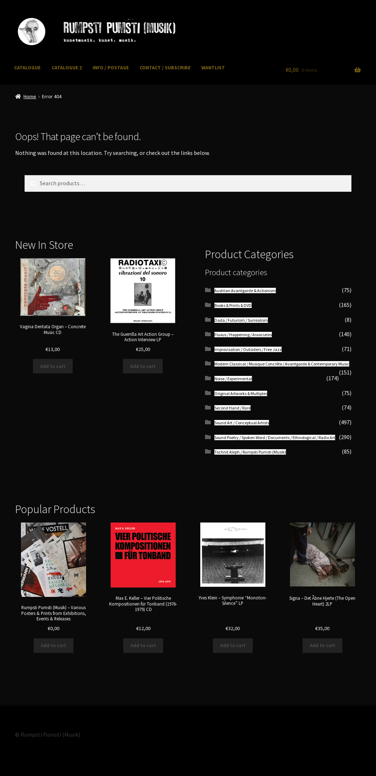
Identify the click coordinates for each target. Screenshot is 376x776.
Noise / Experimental (233, 378)
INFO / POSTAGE (111, 68)
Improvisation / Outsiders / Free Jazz (248, 349)
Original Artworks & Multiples (240, 393)
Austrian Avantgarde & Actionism (245, 290)
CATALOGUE (27, 68)
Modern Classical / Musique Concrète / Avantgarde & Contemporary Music (281, 364)
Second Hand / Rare (232, 408)
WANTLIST (213, 68)
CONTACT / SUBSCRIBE (165, 68)
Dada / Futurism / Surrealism (241, 320)
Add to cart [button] (52, 366)
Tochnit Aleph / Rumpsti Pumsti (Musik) (250, 452)
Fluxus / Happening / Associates (243, 334)
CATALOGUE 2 (67, 68)
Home (30, 96)
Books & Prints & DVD (233, 305)
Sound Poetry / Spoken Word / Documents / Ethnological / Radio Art (274, 437)
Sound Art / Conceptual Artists (241, 422)
